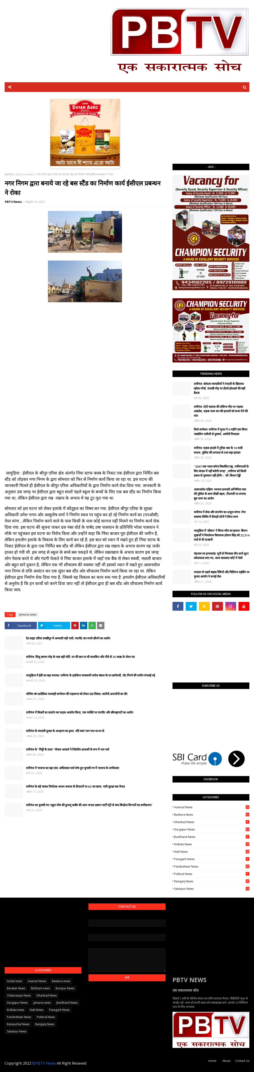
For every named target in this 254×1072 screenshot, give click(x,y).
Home (212, 1061)
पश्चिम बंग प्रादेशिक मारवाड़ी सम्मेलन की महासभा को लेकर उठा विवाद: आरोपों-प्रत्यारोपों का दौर (76, 694)
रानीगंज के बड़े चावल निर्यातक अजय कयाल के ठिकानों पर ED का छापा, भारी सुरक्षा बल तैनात (75, 786)
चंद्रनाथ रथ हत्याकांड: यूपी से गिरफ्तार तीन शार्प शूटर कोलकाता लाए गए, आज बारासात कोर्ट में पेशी (221, 555)
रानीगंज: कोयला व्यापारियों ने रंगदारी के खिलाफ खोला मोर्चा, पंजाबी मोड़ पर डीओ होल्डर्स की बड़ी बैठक (219, 388)
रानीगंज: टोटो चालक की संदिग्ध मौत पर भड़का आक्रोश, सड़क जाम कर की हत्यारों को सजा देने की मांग (221, 411)
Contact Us (242, 1061)
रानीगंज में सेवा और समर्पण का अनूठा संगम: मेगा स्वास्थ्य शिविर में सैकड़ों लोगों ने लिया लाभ (219, 514)
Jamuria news (24, 174)
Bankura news (211, 815)
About (226, 1061)
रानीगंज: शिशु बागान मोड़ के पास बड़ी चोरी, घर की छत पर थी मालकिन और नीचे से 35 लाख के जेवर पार (80, 657)
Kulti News (211, 852)
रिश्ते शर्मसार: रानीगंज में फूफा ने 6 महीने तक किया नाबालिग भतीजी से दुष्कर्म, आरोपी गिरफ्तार (220, 431)
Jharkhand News (211, 837)
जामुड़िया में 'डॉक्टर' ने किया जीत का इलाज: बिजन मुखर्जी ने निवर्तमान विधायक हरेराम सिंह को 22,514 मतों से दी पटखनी (221, 535)
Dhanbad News (211, 822)
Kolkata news (211, 844)
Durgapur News (211, 829)
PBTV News (13, 202)
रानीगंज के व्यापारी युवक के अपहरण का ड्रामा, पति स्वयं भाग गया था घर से (65, 731)
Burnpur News (65, 988)
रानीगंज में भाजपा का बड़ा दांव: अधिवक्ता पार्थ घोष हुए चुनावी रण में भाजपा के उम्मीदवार (72, 768)
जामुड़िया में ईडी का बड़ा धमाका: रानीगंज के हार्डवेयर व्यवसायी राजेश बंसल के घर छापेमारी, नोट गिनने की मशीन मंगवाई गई (90, 675)
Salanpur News (211, 889)
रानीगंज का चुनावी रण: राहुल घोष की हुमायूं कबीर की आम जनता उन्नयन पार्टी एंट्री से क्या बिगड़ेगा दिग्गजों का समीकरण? (89, 805)
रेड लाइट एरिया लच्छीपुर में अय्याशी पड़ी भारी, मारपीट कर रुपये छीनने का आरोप (68, 638)
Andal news (14, 981)
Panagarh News (211, 859)
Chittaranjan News (19, 995)
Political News (211, 874)
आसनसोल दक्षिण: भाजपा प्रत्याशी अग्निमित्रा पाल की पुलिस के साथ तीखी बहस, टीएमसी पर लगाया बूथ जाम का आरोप (220, 493)
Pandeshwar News (211, 866)
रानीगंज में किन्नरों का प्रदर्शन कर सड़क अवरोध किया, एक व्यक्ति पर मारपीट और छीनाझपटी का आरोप (79, 712)
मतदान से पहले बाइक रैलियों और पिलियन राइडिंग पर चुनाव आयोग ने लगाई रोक (221, 574)
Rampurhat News (18, 1024)
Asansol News (211, 807)
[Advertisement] (210, 128)
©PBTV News (44, 1063)
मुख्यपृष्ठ (9, 174)
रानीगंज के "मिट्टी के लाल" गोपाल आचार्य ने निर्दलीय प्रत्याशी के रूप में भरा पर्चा (67, 749)
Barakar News (16, 988)
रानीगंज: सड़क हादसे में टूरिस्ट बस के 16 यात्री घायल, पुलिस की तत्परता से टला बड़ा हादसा (218, 450)
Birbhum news (40, 988)
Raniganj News (211, 881)
